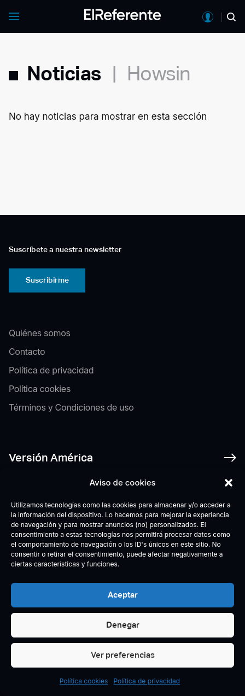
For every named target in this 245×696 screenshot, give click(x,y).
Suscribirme (47, 280)
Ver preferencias (123, 654)
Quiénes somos (40, 332)
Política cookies (84, 681)
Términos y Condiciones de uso (71, 407)
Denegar (122, 624)
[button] (228, 482)
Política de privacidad (146, 681)
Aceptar (123, 594)
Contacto (27, 351)
